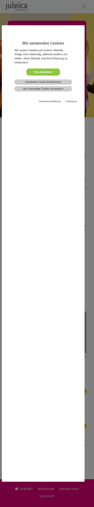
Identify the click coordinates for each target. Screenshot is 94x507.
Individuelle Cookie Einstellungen (43, 82)
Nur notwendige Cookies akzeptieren (43, 88)
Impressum (71, 101)
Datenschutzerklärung (50, 101)
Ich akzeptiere (43, 72)
